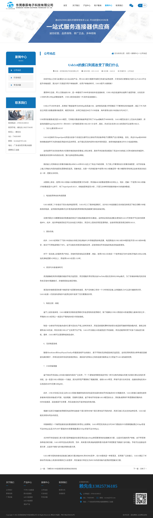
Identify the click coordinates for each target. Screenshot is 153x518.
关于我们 (76, 5)
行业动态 (17, 77)
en (145, 5)
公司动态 (17, 70)
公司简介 (9, 490)
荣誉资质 (9, 493)
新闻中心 (108, 5)
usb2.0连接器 (28, 501)
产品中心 (86, 5)
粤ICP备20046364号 (68, 515)
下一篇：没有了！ (140, 469)
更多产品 (27, 504)
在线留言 (62, 493)
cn (140, 5)
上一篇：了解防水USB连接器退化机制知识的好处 (58, 469)
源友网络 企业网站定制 (139, 515)
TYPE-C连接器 (29, 490)
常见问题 (17, 85)
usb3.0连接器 (28, 497)
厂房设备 (9, 497)
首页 (65, 5)
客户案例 (97, 5)
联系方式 (62, 490)
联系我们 (119, 5)
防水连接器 (28, 493)
